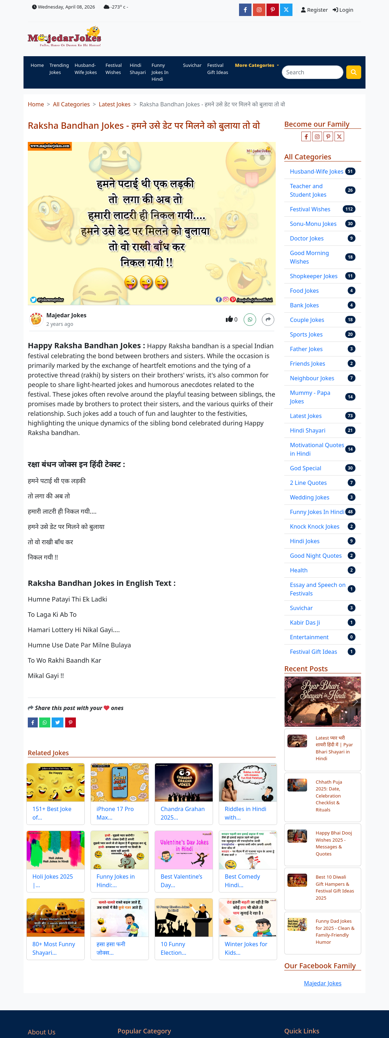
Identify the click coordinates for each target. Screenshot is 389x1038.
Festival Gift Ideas (217, 68)
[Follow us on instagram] (317, 136)
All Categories (71, 104)
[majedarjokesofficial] (245, 10)
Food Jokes (304, 291)
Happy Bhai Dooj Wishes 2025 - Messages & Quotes (334, 843)
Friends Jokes (307, 363)
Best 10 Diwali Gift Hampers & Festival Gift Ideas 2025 (335, 887)
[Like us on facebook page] (306, 136)
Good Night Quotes (316, 556)
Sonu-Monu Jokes (313, 224)
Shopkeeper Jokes (314, 276)
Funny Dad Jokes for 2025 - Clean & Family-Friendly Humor (335, 931)
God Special (305, 468)
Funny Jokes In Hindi (159, 72)
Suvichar (192, 65)
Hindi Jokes (305, 541)
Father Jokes (306, 349)
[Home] (66, 37)
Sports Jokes (306, 334)
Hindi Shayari (138, 68)
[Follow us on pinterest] (328, 136)
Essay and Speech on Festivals (318, 589)
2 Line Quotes (308, 483)
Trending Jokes (59, 68)
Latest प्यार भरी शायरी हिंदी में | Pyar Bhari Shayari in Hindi (334, 748)
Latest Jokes (114, 104)
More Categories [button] (255, 65)
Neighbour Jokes (312, 378)
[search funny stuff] (353, 72)
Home (37, 65)
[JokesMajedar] (286, 10)
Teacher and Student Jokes (308, 190)
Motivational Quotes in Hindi (317, 449)
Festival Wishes (113, 68)
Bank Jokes (304, 305)
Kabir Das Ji (305, 622)
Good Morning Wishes (309, 257)
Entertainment (309, 637)
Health (299, 570)
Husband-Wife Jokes (85, 68)
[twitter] (57, 722)
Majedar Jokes (66, 315)
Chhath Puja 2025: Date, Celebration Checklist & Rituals (329, 796)
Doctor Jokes (307, 238)
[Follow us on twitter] (339, 136)
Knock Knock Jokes (314, 526)
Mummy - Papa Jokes (310, 397)
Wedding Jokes (310, 497)
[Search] (312, 72)
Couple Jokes (307, 320)
